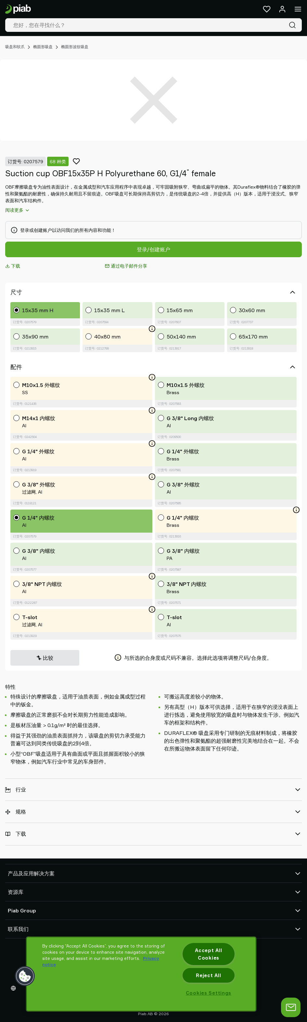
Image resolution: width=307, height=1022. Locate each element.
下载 (12, 266)
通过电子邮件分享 (126, 266)
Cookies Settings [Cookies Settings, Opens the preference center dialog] (209, 993)
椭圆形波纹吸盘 (74, 46)
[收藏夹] (267, 9)
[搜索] (293, 25)
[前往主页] (18, 9)
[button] (25, 976)
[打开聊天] (291, 1007)
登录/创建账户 (153, 249)
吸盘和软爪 (15, 46)
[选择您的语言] (14, 988)
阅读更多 (17, 210)
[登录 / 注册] (282, 9)
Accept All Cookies (208, 954)
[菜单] (298, 9)
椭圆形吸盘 (43, 46)
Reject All (208, 975)
